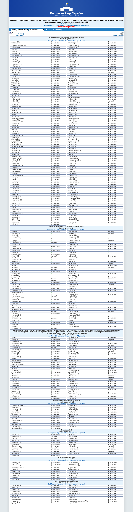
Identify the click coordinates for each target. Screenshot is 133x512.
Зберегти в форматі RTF (16, 34)
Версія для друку (118, 35)
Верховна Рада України (66, 13)
